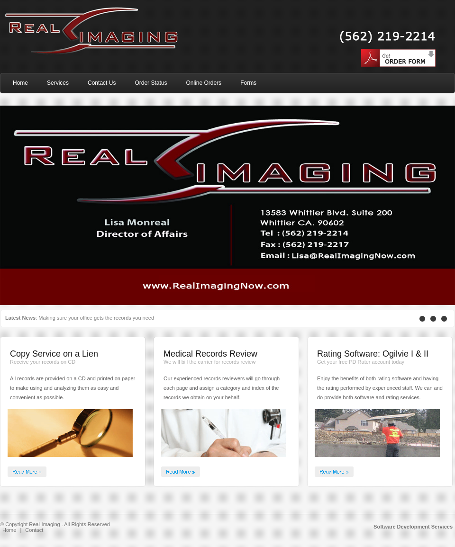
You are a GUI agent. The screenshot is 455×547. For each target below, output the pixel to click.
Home (9, 530)
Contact (34, 530)
